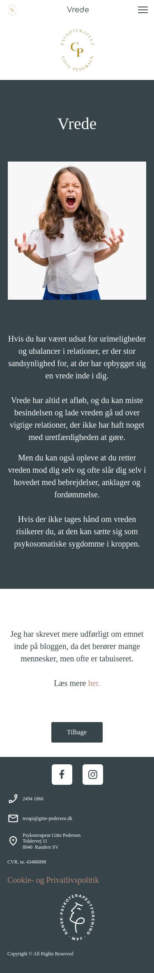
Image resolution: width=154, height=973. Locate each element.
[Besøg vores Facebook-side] (62, 774)
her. (94, 683)
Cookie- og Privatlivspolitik (53, 879)
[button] (143, 10)
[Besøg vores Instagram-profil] (93, 774)
